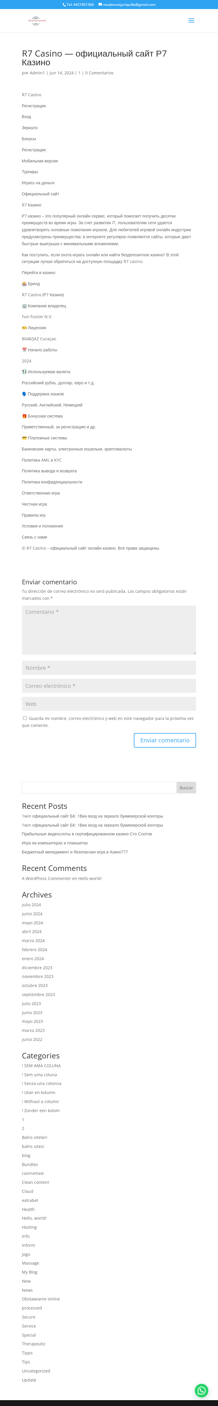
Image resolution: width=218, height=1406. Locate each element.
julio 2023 (31, 1003)
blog (26, 1155)
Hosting (29, 1227)
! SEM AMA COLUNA (41, 1065)
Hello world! (90, 878)
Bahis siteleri (34, 1137)
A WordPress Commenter (46, 878)
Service (29, 1326)
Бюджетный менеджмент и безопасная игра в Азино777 (75, 852)
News (27, 1290)
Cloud (27, 1191)
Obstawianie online (41, 1299)
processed (32, 1308)
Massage (30, 1263)
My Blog (29, 1272)
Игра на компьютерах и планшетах (55, 843)
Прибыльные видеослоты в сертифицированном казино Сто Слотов (87, 834)
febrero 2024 (34, 949)
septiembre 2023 (38, 994)
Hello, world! (34, 1218)
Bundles (30, 1164)
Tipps (27, 1353)
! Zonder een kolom (41, 1110)
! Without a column (40, 1101)
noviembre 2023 (37, 976)
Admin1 (37, 73)
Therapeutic (34, 1344)
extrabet (30, 1200)
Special (29, 1335)
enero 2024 (33, 958)
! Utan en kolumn (39, 1092)
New (26, 1281)
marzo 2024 (33, 940)
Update (29, 1380)
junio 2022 (32, 1039)
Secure (28, 1317)
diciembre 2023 (37, 967)
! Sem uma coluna (39, 1074)
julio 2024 (31, 904)
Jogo (26, 1254)
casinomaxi (33, 1173)
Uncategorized (36, 1371)
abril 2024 (31, 931)
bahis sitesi (33, 1146)
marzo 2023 (33, 1030)
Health (28, 1209)
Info (26, 1236)
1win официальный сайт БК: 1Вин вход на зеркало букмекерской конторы (92, 816)
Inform (28, 1245)
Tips (26, 1362)
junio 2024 (32, 913)
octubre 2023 (35, 985)
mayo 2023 (32, 1021)
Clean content (35, 1182)
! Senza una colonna (41, 1083)
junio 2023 (32, 1012)
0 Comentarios (99, 73)
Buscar (186, 787)
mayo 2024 (32, 922)
